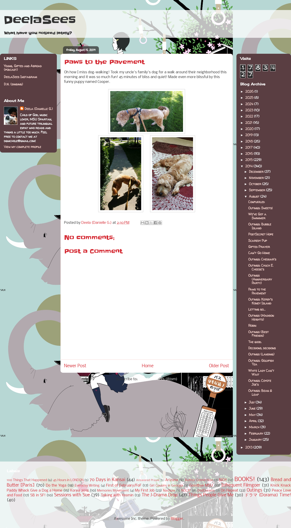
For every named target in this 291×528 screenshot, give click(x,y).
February (256, 433)
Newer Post (75, 366)
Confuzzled (256, 202)
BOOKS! (244, 480)
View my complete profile (22, 147)
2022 (249, 116)
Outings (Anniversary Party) (260, 279)
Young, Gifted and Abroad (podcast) (23, 68)
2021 (249, 122)
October (255, 184)
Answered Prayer (148, 480)
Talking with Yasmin (117, 495)
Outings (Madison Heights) (261, 317)
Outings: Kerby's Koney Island (260, 301)
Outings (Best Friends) (258, 334)
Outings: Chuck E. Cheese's (260, 267)
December (256, 171)
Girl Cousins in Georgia (166, 485)
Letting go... (257, 309)
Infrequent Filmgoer (240, 485)
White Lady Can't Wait (261, 372)
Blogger (177, 519)
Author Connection (199, 480)
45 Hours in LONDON (68, 480)
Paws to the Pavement (257, 291)
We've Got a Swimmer (257, 216)
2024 (249, 104)
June (252, 408)
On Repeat (229, 490)
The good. (255, 342)
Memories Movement (113, 490)
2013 (249, 447)
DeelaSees (40, 20)
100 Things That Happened (27, 480)
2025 (249, 97)
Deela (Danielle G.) (39, 109)
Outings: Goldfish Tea (261, 362)
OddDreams (206, 490)
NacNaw (169, 490)
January (256, 439)
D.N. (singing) (13, 84)
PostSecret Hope (260, 234)
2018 (249, 141)
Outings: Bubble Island (259, 226)
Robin (252, 325)
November (257, 178)
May (252, 415)
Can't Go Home (259, 253)
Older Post (219, 366)
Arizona (171, 480)
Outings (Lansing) (261, 354)
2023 (249, 110)
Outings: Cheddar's (262, 259)
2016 (249, 153)
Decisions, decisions (262, 348)
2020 (249, 129)
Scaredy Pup (257, 240)
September (257, 190)
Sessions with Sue (72, 495)
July (252, 402)
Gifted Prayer (259, 247)
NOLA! (186, 490)
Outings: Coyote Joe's (259, 382)
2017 (249, 147)
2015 (249, 160)
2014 (249, 166)
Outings (254, 490)
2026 (249, 91)
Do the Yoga (56, 485)
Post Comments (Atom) (157, 379)
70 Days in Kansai (107, 480)
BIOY (223, 480)
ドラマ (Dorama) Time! (268, 495)
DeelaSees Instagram (20, 77)
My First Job (144, 490)
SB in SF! (37, 495)
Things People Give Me (210, 495)
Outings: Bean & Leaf (260, 392)
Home (147, 366)
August (254, 196)
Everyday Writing (87, 485)
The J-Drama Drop (160, 495)
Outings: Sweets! (260, 208)
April (253, 421)
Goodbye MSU (201, 485)
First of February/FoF (123, 485)
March (254, 427)
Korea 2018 (79, 490)
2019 (249, 135)
